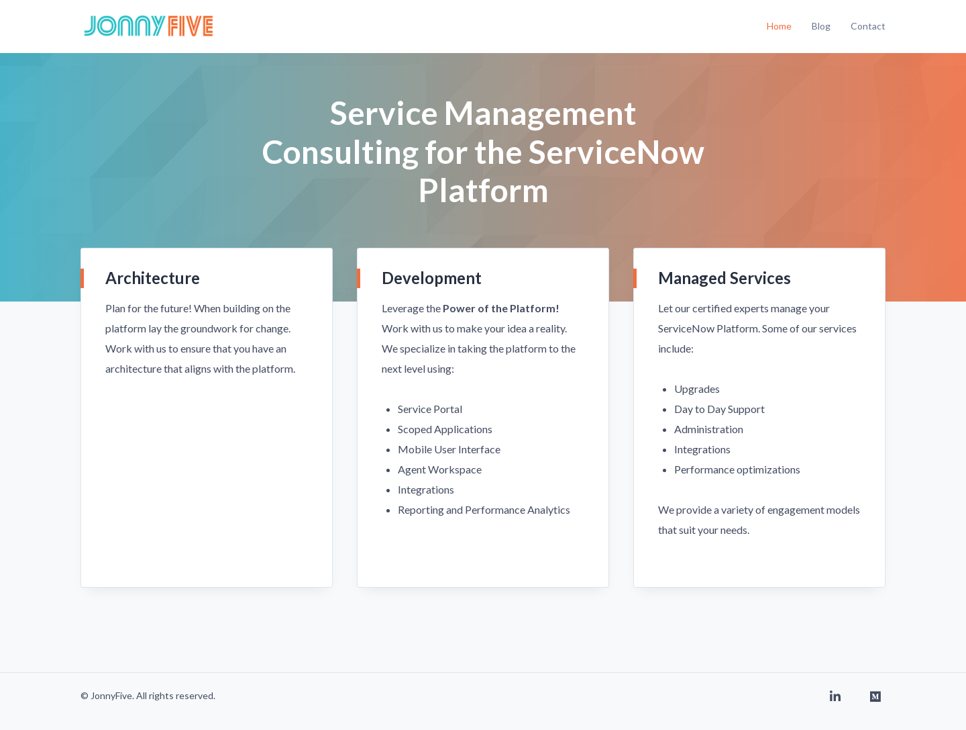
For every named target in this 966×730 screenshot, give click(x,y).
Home (779, 26)
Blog (821, 26)
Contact (868, 26)
